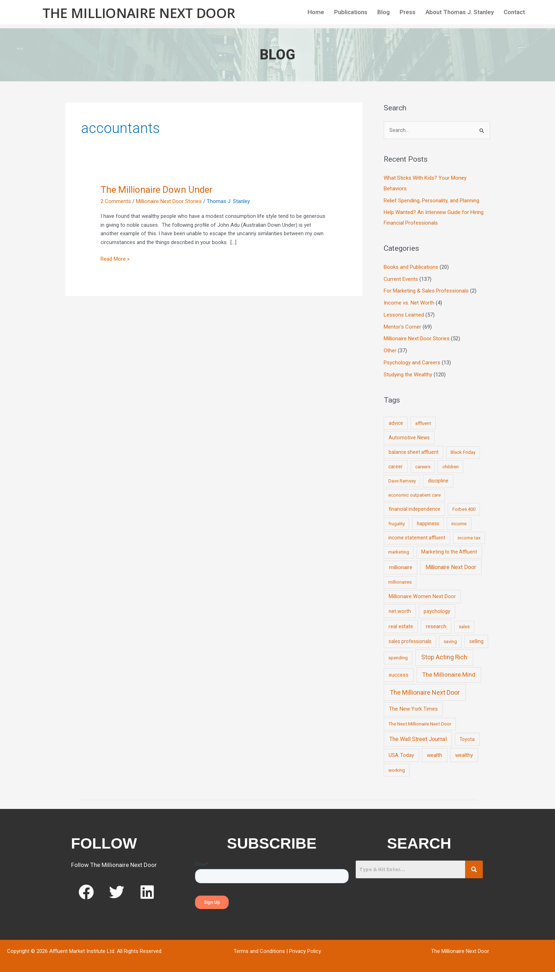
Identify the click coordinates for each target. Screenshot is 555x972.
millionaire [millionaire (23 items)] (400, 567)
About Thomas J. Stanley (459, 12)
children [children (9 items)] (450, 466)
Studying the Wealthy (408, 374)
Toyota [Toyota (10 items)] (467, 739)
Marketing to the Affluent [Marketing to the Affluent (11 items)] (449, 552)
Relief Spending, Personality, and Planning (431, 200)
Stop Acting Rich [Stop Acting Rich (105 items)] (444, 657)
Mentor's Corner (402, 327)
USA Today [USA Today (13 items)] (401, 755)
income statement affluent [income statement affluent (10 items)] (416, 537)
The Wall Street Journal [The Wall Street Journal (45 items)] (418, 739)
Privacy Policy (305, 951)
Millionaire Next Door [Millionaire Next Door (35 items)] (450, 567)
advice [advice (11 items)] (396, 423)
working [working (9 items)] (396, 770)
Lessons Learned (404, 315)
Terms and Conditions (259, 951)
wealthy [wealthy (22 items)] (464, 755)
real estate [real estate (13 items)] (401, 626)
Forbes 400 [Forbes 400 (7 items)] (463, 509)
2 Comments (116, 201)
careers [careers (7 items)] (422, 466)
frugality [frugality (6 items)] (396, 523)
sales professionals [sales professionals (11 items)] (410, 641)
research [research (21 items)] (436, 626)
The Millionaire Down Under (156, 189)
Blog (383, 12)
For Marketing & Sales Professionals (426, 291)
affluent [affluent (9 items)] (423, 423)
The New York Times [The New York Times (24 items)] (413, 709)
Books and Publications (411, 267)
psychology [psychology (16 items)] (437, 611)
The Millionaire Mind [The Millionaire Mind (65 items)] (448, 674)
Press (408, 12)
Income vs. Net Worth (409, 303)
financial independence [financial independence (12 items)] (414, 509)
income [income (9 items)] (459, 523)
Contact (514, 12)
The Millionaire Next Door (138, 13)
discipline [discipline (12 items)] (438, 481)
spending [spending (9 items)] (398, 657)
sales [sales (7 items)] (464, 626)
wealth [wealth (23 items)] (434, 755)
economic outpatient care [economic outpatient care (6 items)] (414, 495)
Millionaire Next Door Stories (169, 201)
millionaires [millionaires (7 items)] (400, 582)
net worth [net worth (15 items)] (400, 611)
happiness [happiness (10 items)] (428, 523)
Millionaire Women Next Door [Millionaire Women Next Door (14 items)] (422, 596)
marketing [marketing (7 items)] (398, 552)
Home (316, 12)
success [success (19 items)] (398, 675)
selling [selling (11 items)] (476, 641)
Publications (350, 12)
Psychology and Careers (412, 362)
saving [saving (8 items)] (450, 641)
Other (390, 350)
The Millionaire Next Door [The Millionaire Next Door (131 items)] (425, 692)
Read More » (115, 258)
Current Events (401, 279)
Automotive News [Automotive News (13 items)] (409, 437)
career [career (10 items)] (395, 466)
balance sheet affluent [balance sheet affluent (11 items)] (414, 452)
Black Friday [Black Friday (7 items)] (463, 452)
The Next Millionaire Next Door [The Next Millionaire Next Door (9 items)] (419, 724)
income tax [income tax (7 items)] (469, 537)
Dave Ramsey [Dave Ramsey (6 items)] (402, 481)
